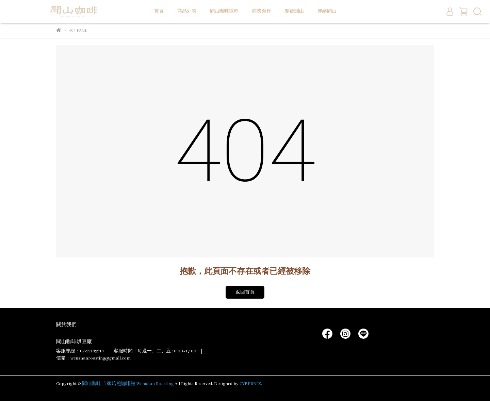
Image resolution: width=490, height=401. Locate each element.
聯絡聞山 (327, 11)
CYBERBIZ (250, 384)
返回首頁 (245, 292)
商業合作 (261, 11)
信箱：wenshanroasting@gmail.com (93, 358)
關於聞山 (294, 11)
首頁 (159, 11)
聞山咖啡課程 (224, 11)
